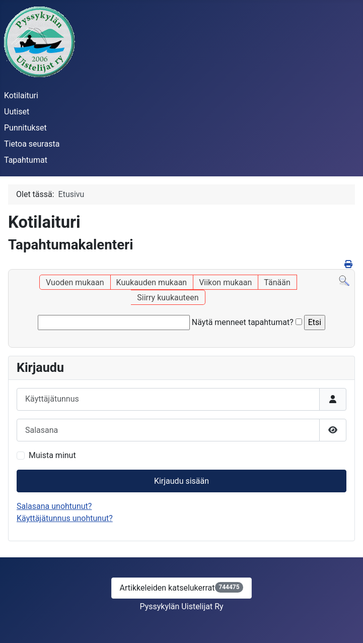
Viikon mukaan (225, 282)
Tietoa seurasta (31, 144)
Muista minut (52, 455)
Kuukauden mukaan (151, 282)
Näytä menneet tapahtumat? (243, 322)
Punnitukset (25, 128)
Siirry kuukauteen (167, 297)
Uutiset (16, 111)
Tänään (277, 282)
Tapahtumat (25, 160)
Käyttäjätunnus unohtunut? (65, 518)
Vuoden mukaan (75, 282)
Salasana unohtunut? (54, 506)
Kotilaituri (21, 95)
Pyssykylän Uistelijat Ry (181, 606)
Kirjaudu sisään (181, 481)
